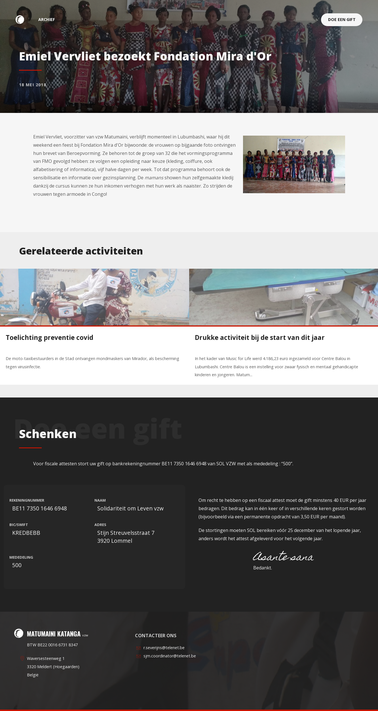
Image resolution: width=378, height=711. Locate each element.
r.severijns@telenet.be (164, 647)
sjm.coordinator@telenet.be (169, 656)
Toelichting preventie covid (49, 337)
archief (46, 19)
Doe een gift (342, 19)
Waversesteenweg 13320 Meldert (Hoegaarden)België (53, 667)
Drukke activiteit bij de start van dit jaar (260, 337)
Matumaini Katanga (22, 19)
